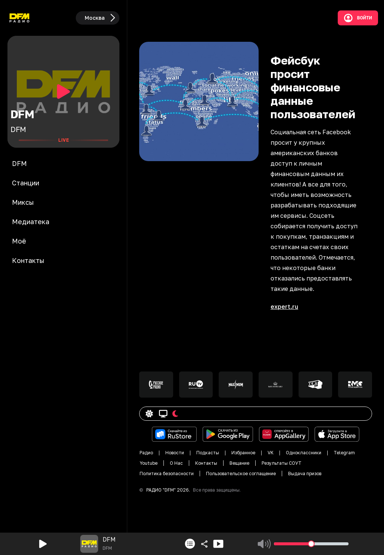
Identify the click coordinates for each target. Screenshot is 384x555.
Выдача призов (304, 473)
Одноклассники (303, 452)
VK (271, 452)
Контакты (206, 463)
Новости (174, 452)
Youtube (148, 463)
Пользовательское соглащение (241, 473)
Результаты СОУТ (282, 463)
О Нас (176, 463)
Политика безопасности (167, 473)
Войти (358, 17)
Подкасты (207, 452)
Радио (146, 452)
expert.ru (284, 306)
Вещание (239, 463)
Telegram (344, 452)
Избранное (243, 452)
